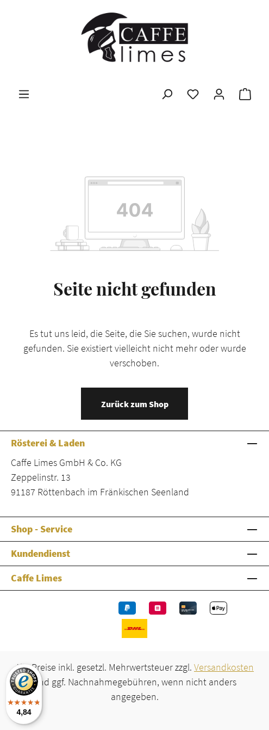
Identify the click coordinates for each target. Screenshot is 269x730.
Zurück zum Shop (134, 403)
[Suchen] (167, 94)
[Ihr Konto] (219, 94)
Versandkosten (224, 667)
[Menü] (24, 94)
